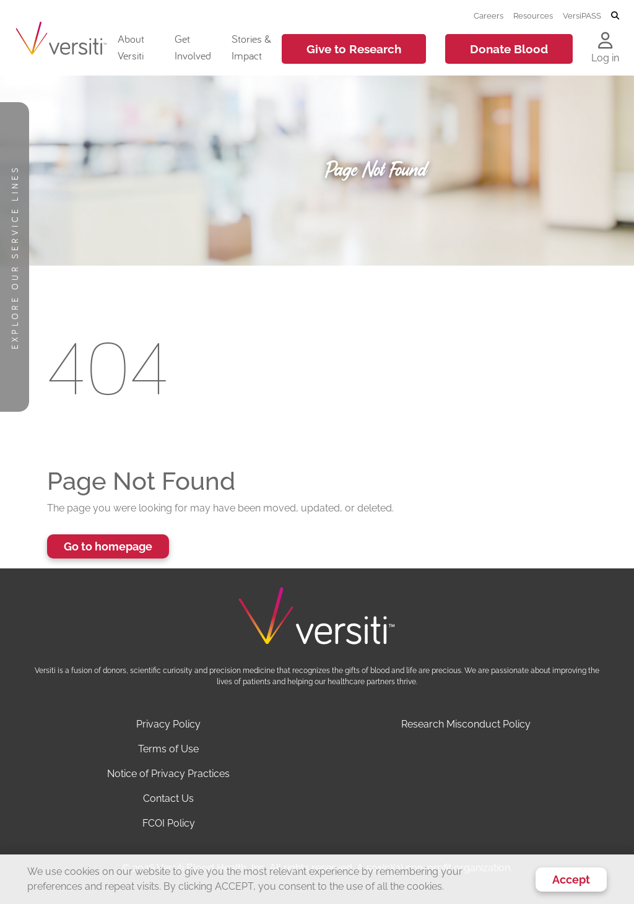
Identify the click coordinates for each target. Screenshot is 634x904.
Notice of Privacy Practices (168, 774)
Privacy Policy (168, 724)
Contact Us (168, 798)
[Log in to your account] (605, 41)
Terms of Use (168, 749)
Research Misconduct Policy (466, 724)
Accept (571, 879)
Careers (488, 15)
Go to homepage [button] (108, 546)
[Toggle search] (615, 16)
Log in (605, 58)
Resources (533, 15)
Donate (509, 49)
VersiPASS (582, 15)
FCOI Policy (168, 823)
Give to (353, 49)
